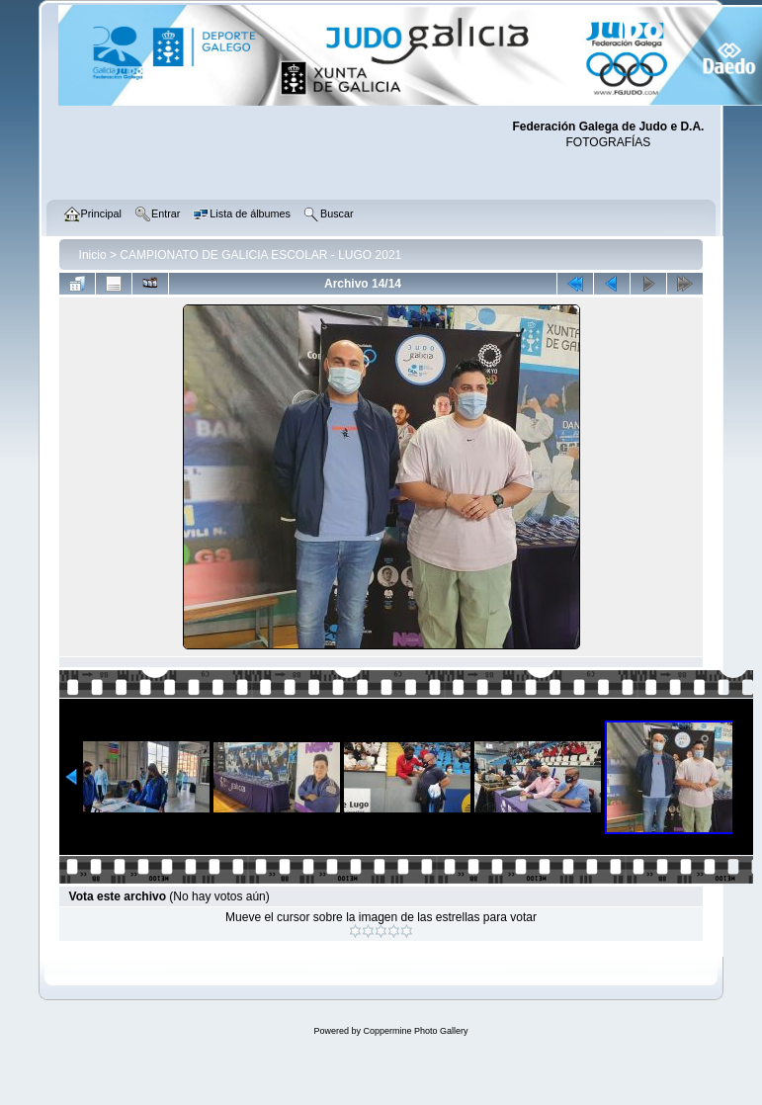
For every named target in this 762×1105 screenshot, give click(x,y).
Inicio (93, 255)
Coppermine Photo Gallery (415, 1031)
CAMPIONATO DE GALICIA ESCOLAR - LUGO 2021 (260, 255)
